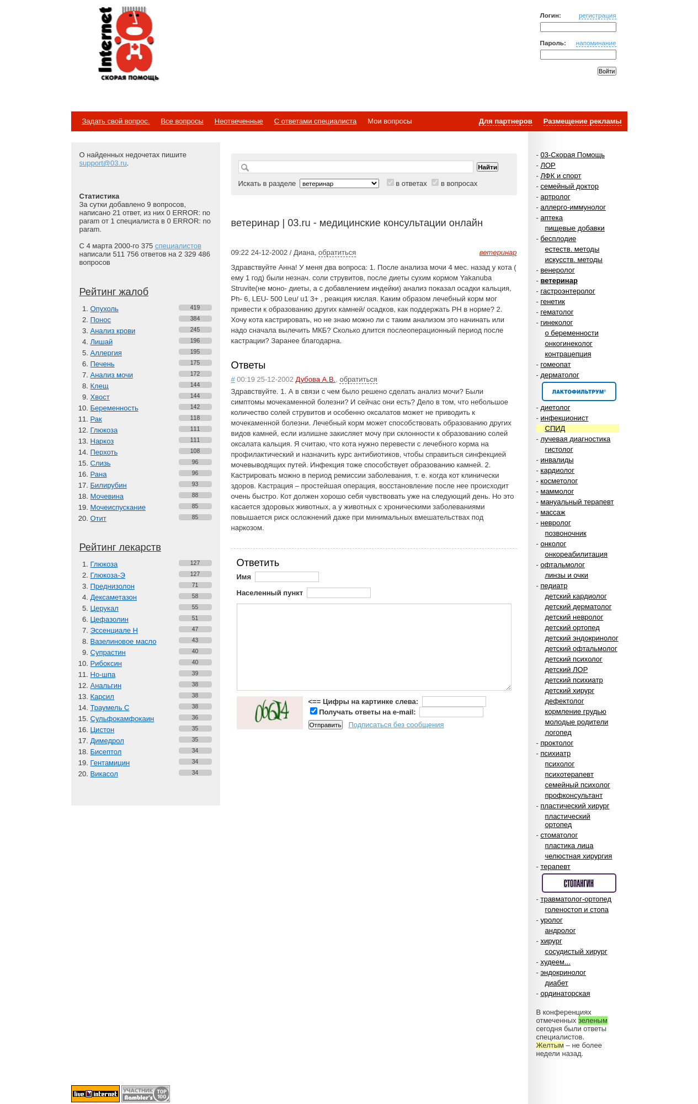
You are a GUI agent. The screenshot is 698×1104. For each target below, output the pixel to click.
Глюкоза (104, 430)
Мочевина (107, 496)
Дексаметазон (113, 597)
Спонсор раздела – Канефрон (579, 391)
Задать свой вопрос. (116, 121)
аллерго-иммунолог (573, 207)
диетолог (555, 407)
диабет (556, 983)
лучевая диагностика (575, 439)
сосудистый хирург (576, 951)
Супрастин (108, 652)
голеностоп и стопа (577, 909)
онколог (553, 544)
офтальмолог (562, 565)
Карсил (102, 696)
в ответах (411, 183)
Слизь (100, 463)
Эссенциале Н (114, 630)
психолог (560, 764)
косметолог (559, 481)
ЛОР (547, 165)
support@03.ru (103, 163)
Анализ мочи (111, 375)
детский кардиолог (576, 596)
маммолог (557, 491)
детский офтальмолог (581, 648)
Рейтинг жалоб (114, 291)
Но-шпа (103, 674)
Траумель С (110, 707)
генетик (552, 301)
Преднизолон (112, 586)
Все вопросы (182, 121)
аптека (551, 218)
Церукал (104, 608)
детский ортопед (572, 627)
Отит (98, 518)
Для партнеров (505, 121)
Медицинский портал (128, 44)
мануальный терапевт (577, 502)
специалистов (178, 246)
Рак (96, 419)
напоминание (596, 42)
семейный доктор (569, 186)
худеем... (555, 962)
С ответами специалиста (315, 121)
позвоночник (566, 533)
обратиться (337, 252)
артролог (555, 197)
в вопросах (459, 183)
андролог (560, 930)
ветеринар (558, 280)
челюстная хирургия (578, 856)
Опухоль (104, 309)
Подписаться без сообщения (396, 725)
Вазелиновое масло (123, 641)
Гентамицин (110, 763)
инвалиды (556, 460)
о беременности (572, 333)
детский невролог (574, 617)
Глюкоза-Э (107, 575)
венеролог (557, 270)
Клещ (99, 386)
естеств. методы (572, 249)
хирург (551, 941)
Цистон (102, 730)
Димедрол (107, 741)
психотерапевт (569, 774)
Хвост (100, 397)
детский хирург (570, 690)
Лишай (101, 342)
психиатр (555, 753)
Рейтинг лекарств (120, 547)
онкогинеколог (569, 343)
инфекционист (564, 418)
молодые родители (577, 722)
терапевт (555, 866)
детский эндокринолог (582, 638)
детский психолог (574, 659)
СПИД (555, 428)
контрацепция (568, 354)
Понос (100, 320)
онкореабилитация (576, 554)
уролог (551, 920)
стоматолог (559, 835)
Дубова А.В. (316, 379)
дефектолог (564, 701)
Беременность (114, 408)
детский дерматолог (578, 606)
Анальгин (106, 685)
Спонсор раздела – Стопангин (579, 883)
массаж (552, 512)
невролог (555, 523)
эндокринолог (563, 972)
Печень (102, 364)
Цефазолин (109, 619)
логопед (558, 732)
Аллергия (106, 353)
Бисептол (106, 752)
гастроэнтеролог (567, 291)
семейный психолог (577, 785)
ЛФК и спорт (560, 176)
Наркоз (102, 441)
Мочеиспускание (118, 507)
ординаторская (565, 993)
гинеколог (556, 322)
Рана (98, 474)
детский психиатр (574, 680)
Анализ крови (113, 331)
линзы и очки (566, 575)
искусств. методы (574, 259)
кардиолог (557, 470)
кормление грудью (575, 711)
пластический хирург (574, 806)
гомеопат (555, 364)
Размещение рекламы (583, 121)
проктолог (556, 743)
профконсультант (574, 795)
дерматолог (559, 375)
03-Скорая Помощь (572, 155)
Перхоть (104, 452)
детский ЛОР (566, 669)
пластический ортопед (567, 820)
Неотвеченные (239, 121)
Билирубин (108, 485)
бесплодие (558, 238)
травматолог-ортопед (575, 899)
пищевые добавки (575, 228)
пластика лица (569, 845)
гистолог (559, 449)
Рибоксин (106, 663)
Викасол (104, 774)
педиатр (553, 586)
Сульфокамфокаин (122, 718)
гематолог (556, 312)
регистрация (597, 15)
